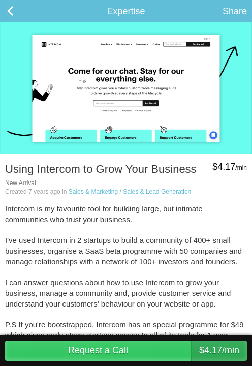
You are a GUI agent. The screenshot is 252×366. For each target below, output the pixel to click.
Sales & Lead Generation (157, 191)
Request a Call (157, 351)
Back (20, 11)
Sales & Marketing (93, 191)
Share (235, 11)
